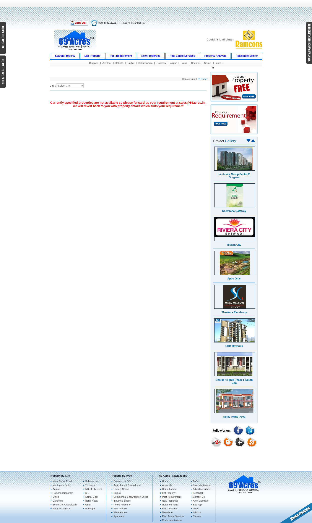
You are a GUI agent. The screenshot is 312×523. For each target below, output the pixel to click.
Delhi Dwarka (145, 63)
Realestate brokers (172, 520)
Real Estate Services (173, 516)
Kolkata (119, 63)
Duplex (117, 493)
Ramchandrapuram (63, 493)
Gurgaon (93, 63)
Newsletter (167, 512)
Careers (197, 516)
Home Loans (169, 489)
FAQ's (196, 481)
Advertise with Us (202, 489)
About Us (167, 485)
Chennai (195, 63)
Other (88, 504)
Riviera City (234, 244)
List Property (169, 493)
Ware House (120, 512)
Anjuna (56, 489)
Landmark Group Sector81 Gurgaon (234, 176)
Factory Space (121, 489)
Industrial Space (122, 500)
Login (126, 23)
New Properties (170, 500)
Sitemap (197, 504)
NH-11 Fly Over (93, 489)
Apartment (119, 516)
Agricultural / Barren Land (127, 485)
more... (219, 63)
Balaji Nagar (91, 500)
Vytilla (56, 497)
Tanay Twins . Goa (234, 416)
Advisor (197, 512)
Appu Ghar (234, 278)
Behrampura (92, 481)
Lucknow (161, 63)
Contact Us (139, 23)
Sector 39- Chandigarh (65, 504)
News (196, 508)
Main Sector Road (62, 481)
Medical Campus (61, 508)
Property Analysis (202, 485)
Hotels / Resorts (122, 504)
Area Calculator (201, 500)
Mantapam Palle (61, 485)
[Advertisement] (156, 9)
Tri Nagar (90, 485)
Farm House (120, 508)
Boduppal (90, 508)
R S (87, 493)
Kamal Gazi (91, 497)
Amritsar (106, 63)
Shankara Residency (234, 312)
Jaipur (173, 63)
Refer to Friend (170, 504)
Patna (184, 63)
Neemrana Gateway (234, 211)
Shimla (207, 63)
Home (204, 79)
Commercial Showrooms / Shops (131, 497)
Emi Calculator (170, 508)
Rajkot (130, 63)
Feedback (198, 493)
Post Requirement (171, 497)
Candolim (58, 500)
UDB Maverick (234, 346)
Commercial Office (123, 481)
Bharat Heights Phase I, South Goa (234, 381)
